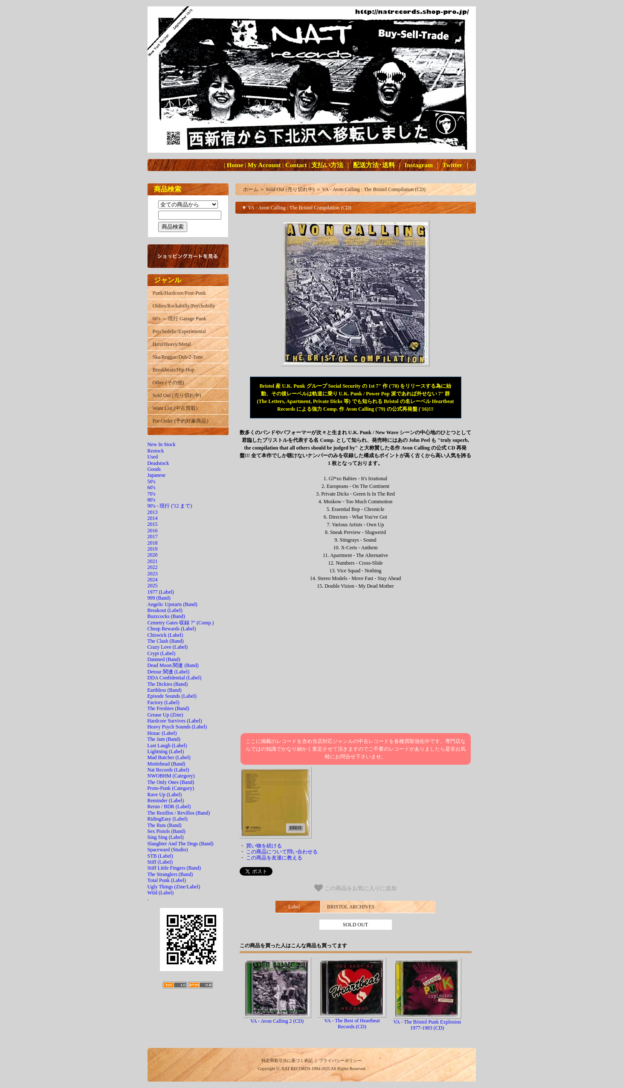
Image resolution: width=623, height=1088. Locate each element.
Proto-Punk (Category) (171, 788)
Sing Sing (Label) (166, 837)
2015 (153, 524)
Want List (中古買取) (175, 408)
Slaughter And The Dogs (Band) (181, 844)
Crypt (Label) (162, 653)
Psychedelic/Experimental (179, 331)
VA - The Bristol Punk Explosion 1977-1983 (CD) (427, 1025)
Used (153, 457)
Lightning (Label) (166, 751)
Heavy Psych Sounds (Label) (177, 727)
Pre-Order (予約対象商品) (181, 421)
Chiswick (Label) (165, 635)
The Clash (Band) (166, 641)
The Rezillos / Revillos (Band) (179, 813)
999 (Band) (159, 598)
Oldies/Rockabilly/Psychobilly (184, 306)
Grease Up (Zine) (165, 715)
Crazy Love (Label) (168, 647)
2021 (153, 561)
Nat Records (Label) (168, 770)
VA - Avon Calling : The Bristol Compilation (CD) (374, 189)
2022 (153, 567)
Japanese (157, 475)
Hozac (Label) (162, 733)
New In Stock (162, 444)
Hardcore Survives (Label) (175, 721)
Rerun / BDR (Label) (169, 806)
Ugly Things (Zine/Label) (174, 887)
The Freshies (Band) (168, 708)
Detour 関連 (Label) (169, 672)
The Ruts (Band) (165, 825)
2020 (153, 555)
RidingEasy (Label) (168, 819)
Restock (156, 451)
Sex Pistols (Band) (166, 831)
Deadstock (158, 463)
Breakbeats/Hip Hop (173, 370)
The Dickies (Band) (168, 684)
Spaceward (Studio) (168, 850)
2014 (153, 518)
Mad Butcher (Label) (169, 757)
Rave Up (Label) (165, 795)
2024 (153, 580)
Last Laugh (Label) (167, 746)
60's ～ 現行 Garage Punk (179, 319)
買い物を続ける (264, 846)
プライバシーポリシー (340, 1060)
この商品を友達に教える (274, 858)
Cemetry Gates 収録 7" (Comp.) (181, 623)
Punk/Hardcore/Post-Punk (179, 293)
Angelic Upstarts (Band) (172, 604)
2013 (153, 512)
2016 (153, 531)
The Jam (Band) (164, 739)
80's (152, 500)
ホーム (250, 189)
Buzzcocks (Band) (166, 616)
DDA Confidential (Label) (175, 678)
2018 (153, 543)
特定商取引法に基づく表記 (287, 1060)
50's (152, 482)
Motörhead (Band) (166, 764)
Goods (154, 469)
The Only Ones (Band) (171, 782)
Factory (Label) (164, 702)
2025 (153, 586)
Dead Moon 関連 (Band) (173, 665)
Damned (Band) (164, 659)
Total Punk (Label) (167, 880)
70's (152, 494)
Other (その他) (168, 383)
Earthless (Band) (165, 690)
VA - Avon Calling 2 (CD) (277, 1021)
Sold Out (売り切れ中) (177, 395)
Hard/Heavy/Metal (172, 344)
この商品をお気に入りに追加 (355, 888)
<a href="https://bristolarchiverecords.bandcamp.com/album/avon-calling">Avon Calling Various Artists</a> (356, 661)
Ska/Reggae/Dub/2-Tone (178, 357)
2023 (153, 574)
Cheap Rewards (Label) (172, 629)
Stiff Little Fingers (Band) (174, 868)
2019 (153, 549)
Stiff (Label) (160, 862)
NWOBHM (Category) (171, 776)
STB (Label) (160, 856)
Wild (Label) (161, 893)
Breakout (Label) (165, 610)
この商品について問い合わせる (282, 852)
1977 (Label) (161, 592)
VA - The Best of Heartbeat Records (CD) (352, 1024)
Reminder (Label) (166, 801)
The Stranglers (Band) (170, 874)
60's (152, 487)
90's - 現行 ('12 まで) (170, 506)
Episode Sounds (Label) (172, 696)
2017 (153, 537)
